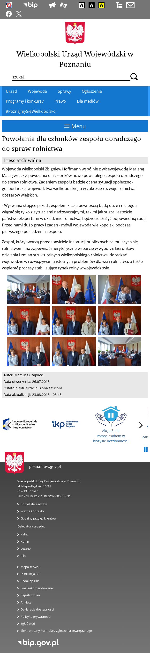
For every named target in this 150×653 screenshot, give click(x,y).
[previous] (9, 425)
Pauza (145, 449)
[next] (140, 425)
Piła (23, 556)
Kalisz (25, 534)
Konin (25, 541)
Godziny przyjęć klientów (38, 518)
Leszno (26, 548)
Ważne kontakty (32, 511)
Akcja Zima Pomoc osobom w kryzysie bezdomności (110, 424)
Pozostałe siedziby (34, 504)
